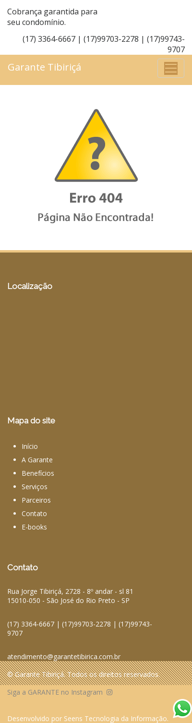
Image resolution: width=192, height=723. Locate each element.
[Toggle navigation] (170, 68)
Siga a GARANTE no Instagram (59, 692)
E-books (34, 526)
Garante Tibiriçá (44, 66)
